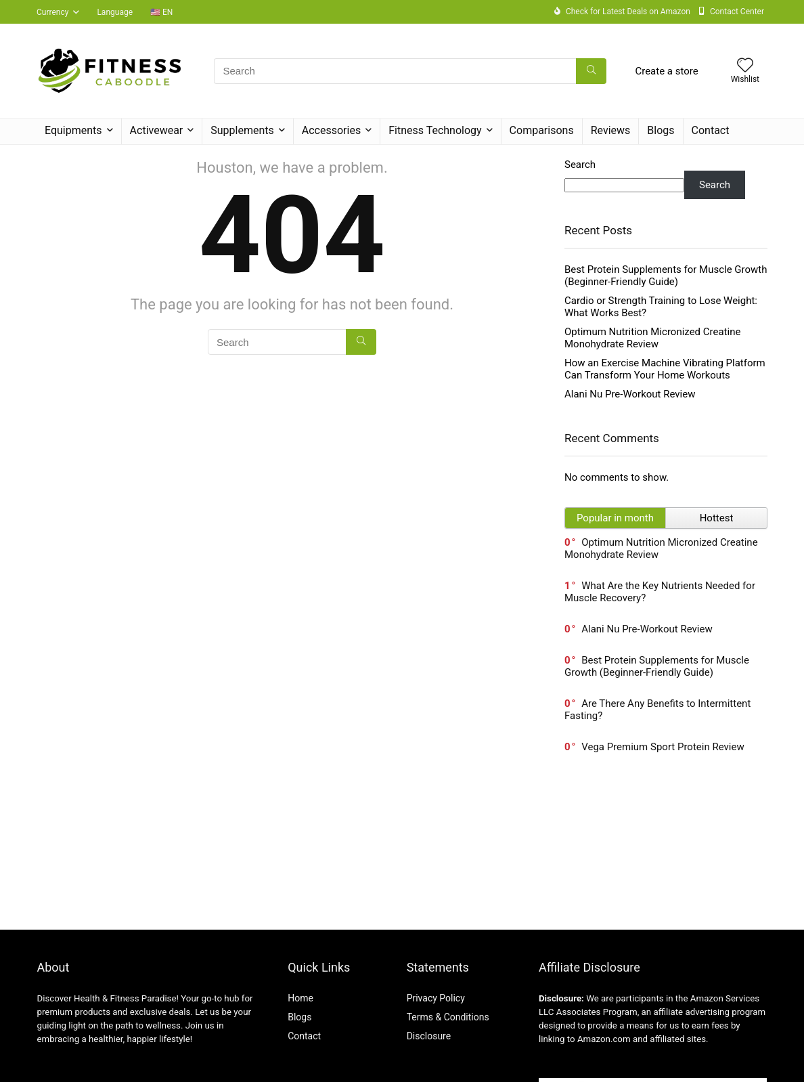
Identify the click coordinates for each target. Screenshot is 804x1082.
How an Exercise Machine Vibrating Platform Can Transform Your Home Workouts (664, 369)
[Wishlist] (745, 66)
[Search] (591, 71)
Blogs (660, 130)
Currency (52, 12)
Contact (711, 130)
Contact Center (737, 11)
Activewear (156, 130)
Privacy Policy (436, 998)
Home (300, 998)
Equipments (73, 130)
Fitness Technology (434, 130)
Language (115, 12)
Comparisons (542, 130)
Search (580, 164)
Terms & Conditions (448, 1017)
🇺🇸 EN (161, 12)
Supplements (242, 130)
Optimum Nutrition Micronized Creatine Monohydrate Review (652, 338)
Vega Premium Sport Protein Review (662, 747)
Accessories (331, 130)
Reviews (611, 130)
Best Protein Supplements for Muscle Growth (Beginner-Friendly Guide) (665, 275)
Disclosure (429, 1036)
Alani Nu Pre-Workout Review (629, 394)
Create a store (666, 71)
